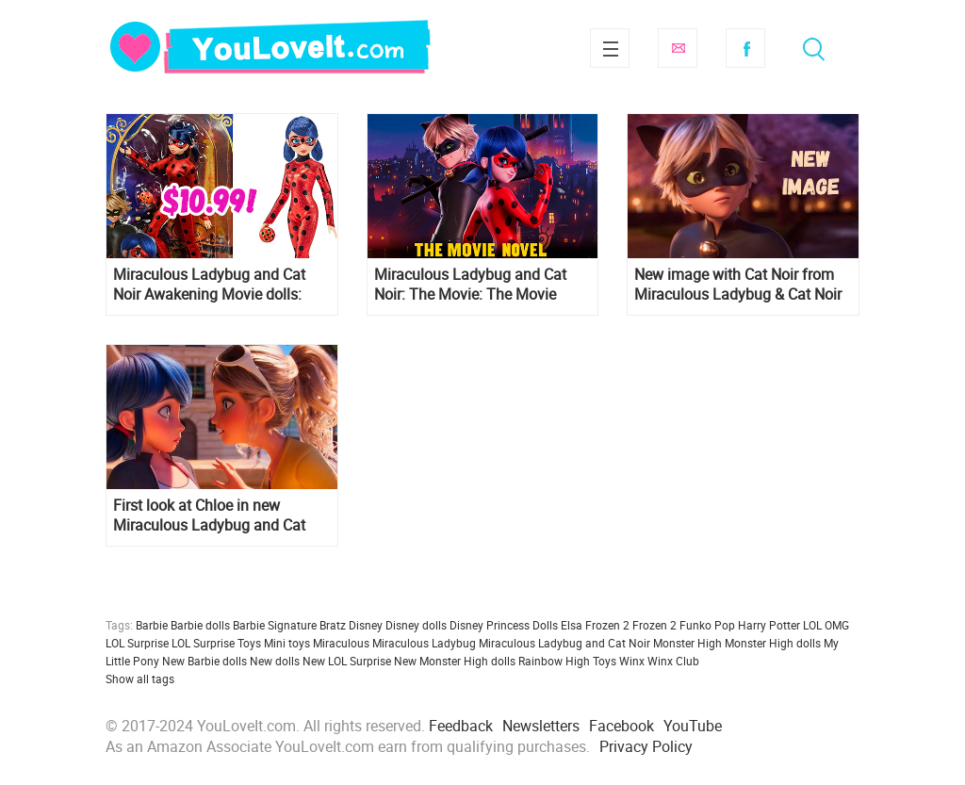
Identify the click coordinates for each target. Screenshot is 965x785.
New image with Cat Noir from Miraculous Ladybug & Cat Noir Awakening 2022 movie (738, 284)
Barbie (152, 624)
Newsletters (541, 725)
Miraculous (341, 642)
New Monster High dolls (454, 660)
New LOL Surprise (347, 660)
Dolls (545, 624)
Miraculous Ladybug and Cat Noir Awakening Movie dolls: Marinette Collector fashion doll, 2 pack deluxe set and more (218, 284)
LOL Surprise (137, 642)
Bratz (332, 624)
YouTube (692, 725)
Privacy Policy (646, 746)
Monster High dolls (773, 642)
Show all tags (140, 678)
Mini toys (287, 642)
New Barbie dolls (204, 660)
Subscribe (677, 48)
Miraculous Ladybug (424, 642)
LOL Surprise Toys (216, 642)
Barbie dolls (200, 624)
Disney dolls (416, 624)
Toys (604, 660)
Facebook (745, 48)
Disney (366, 624)
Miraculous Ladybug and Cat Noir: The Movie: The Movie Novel (470, 284)
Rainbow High (554, 660)
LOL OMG (826, 624)
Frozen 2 (654, 624)
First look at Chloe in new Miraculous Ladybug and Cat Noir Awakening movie (209, 515)
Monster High (687, 642)
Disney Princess (490, 624)
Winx (632, 660)
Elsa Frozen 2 (595, 624)
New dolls (275, 660)
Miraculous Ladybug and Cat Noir (564, 642)
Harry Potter (769, 624)
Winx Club (673, 660)
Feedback (461, 725)
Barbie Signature (275, 624)
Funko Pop (707, 624)
